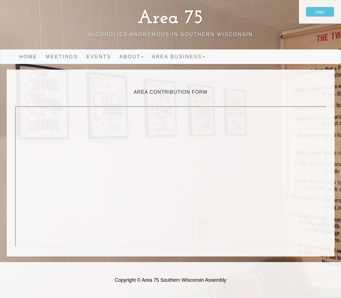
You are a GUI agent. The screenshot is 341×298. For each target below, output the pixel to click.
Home (28, 56)
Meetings (62, 56)
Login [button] (320, 12)
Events (98, 56)
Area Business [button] (178, 56)
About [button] (131, 56)
